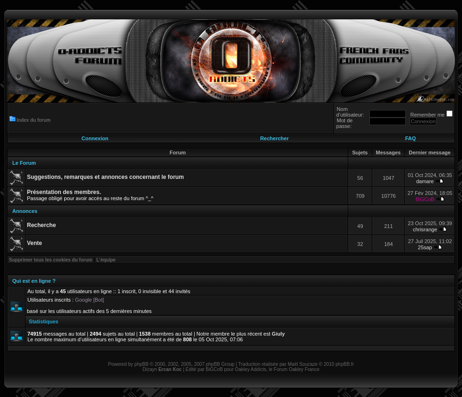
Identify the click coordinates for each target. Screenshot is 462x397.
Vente (34, 243)
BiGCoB (425, 199)
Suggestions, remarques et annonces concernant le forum (105, 177)
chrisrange (425, 229)
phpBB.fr (344, 364)
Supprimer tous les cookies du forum (51, 259)
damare (425, 181)
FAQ (410, 138)
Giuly (278, 334)
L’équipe (106, 259)
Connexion (95, 138)
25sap (425, 247)
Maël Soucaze (302, 364)
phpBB (141, 364)
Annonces (24, 211)
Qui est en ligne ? (34, 281)
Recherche (41, 225)
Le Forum (24, 163)
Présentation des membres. (64, 192)
